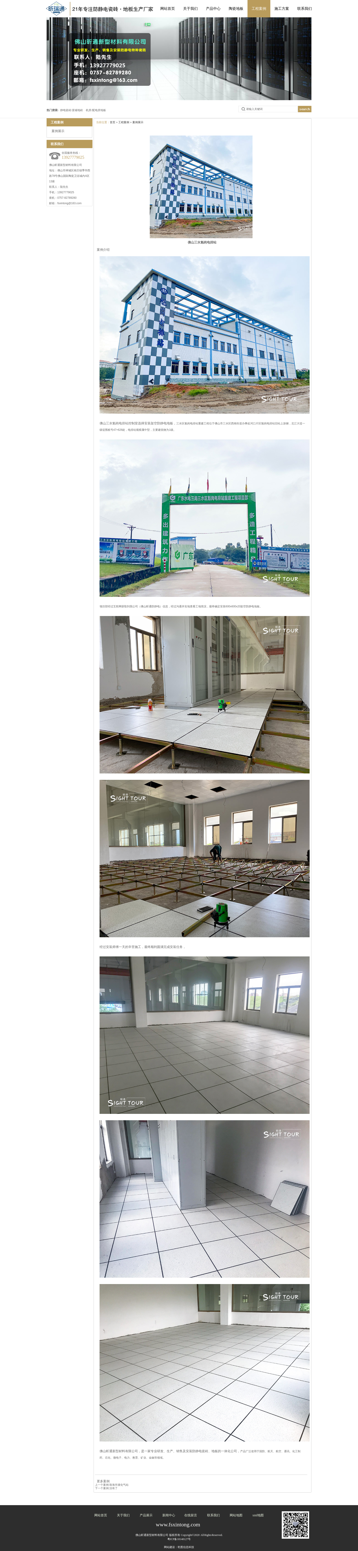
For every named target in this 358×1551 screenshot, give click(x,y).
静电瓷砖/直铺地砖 (71, 110)
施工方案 (281, 8)
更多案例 (102, 1481)
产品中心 (213, 8)
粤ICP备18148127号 (179, 1539)
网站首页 (167, 8)
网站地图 (236, 1515)
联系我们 (304, 8)
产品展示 (146, 1515)
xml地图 (258, 1515)
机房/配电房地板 (96, 110)
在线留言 (190, 1515)
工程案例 (259, 8)
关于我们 (190, 8)
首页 (112, 122)
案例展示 (137, 122)
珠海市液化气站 (119, 1484)
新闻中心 (168, 1515)
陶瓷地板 (236, 8)
